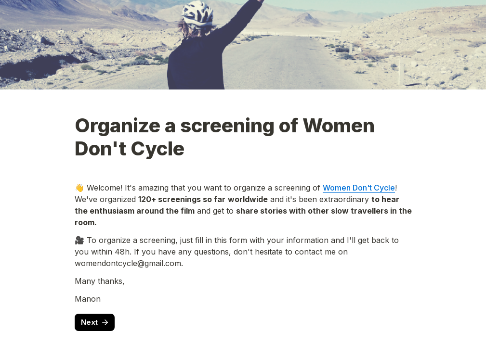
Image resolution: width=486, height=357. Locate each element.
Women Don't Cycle (359, 187)
